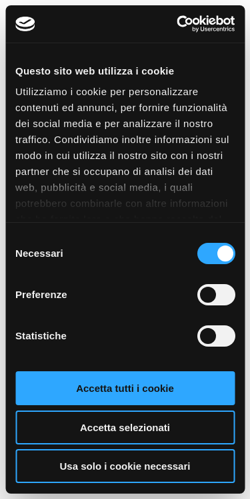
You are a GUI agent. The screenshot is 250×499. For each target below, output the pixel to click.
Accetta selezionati (125, 427)
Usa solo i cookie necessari (125, 466)
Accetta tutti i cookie (125, 388)
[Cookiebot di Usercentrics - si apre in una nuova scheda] (178, 24)
